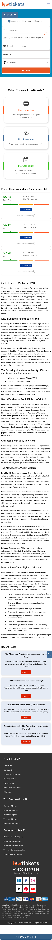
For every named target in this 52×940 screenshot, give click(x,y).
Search (26, 70)
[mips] (4, 45)
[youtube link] (33, 889)
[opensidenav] (48, 4)
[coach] (26, 62)
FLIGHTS (10, 15)
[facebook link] (26, 880)
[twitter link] (19, 889)
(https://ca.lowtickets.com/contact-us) (14, 917)
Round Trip (14, 21)
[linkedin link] (19, 880)
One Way (27, 21)
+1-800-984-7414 (26, 869)
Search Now (26, 209)
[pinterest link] (26, 889)
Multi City (39, 21)
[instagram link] (33, 880)
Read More (26, 672)
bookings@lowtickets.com (26, 873)
